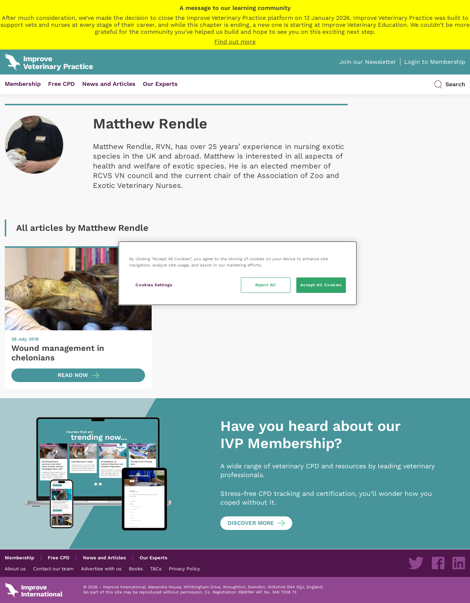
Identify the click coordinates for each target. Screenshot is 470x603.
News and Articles (108, 83)
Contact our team (53, 568)
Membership (23, 83)
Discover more (251, 523)
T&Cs (156, 568)
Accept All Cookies (320, 284)
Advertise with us (101, 568)
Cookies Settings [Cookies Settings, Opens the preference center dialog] (153, 284)
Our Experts (160, 83)
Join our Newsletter (367, 61)
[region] (237, 273)
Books (136, 568)
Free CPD (61, 83)
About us (15, 568)
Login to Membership (434, 61)
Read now (73, 375)
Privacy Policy (184, 568)
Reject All (265, 284)
